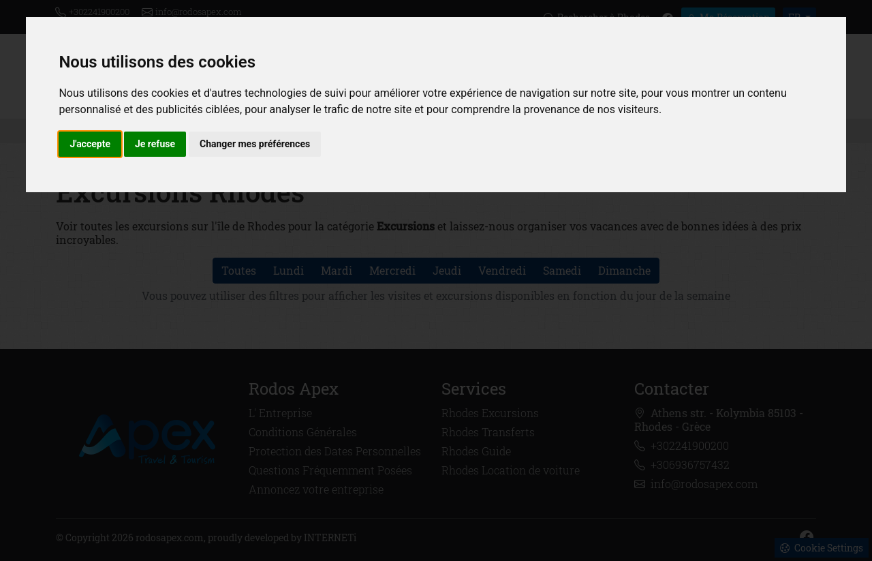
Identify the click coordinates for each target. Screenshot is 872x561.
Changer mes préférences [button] (255, 143)
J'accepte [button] (89, 143)
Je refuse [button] (155, 143)
